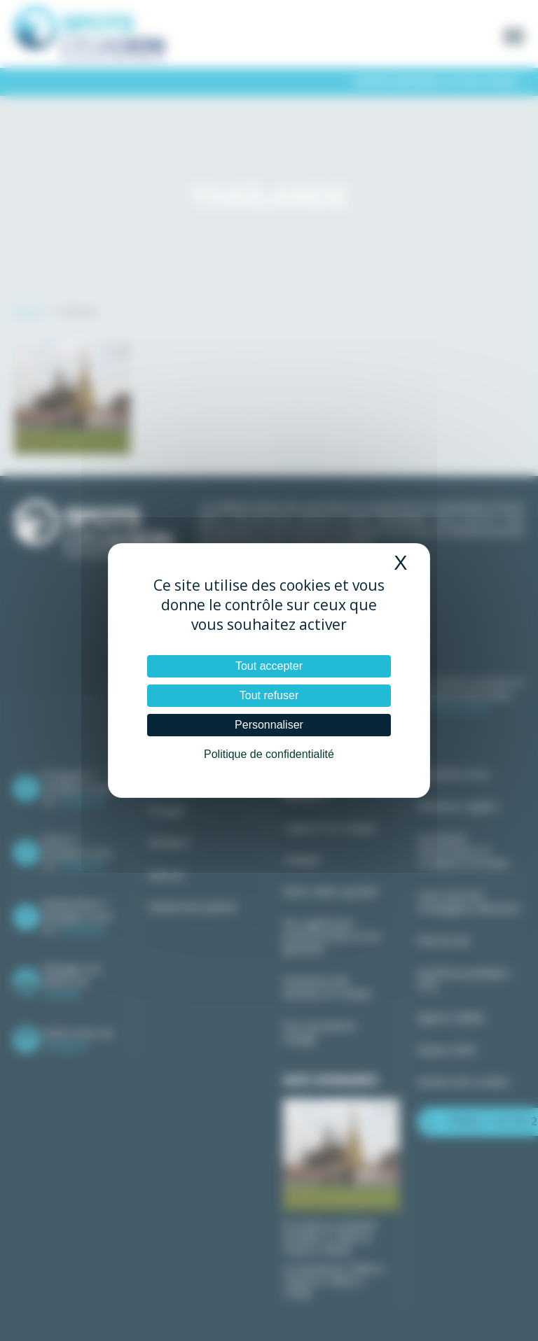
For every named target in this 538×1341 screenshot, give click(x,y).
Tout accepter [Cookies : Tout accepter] (269, 666)
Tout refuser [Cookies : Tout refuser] (269, 695)
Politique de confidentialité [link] (269, 754)
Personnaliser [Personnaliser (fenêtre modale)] (269, 725)
